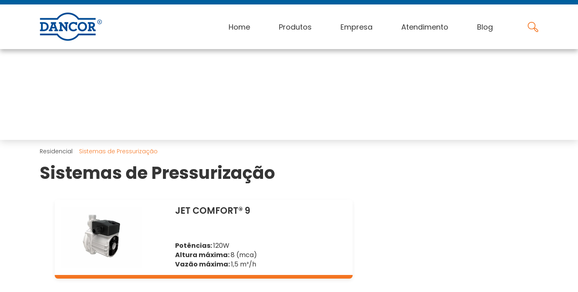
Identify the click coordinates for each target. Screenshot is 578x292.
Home (239, 27)
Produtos (295, 27)
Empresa (356, 27)
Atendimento (424, 27)
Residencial (56, 151)
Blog (485, 27)
